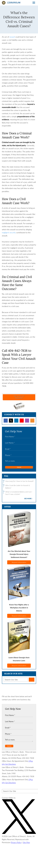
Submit (19, 467)
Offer (7, 506)
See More (28, 498)
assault (12, 37)
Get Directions (10, 764)
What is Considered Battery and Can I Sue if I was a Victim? (18, 493)
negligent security (9, 232)
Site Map (26, 842)
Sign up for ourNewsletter (19, 397)
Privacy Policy (16, 842)
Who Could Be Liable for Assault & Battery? (17, 486)
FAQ (6, 476)
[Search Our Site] (16, 680)
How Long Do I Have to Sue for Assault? (19, 481)
